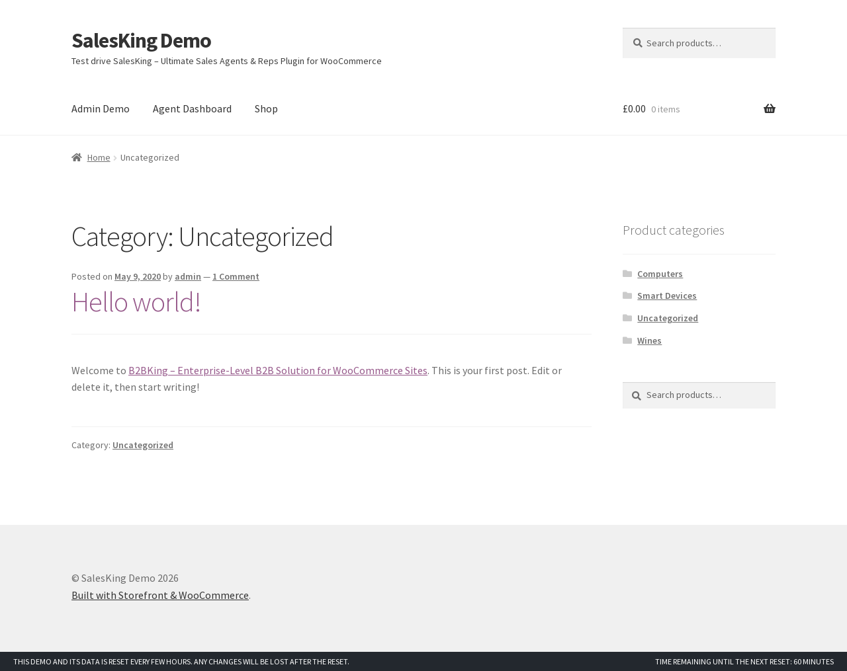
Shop (266, 108)
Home (99, 157)
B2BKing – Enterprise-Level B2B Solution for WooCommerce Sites (277, 370)
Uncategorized (142, 445)
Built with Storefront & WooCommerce (160, 595)
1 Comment (235, 276)
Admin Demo (100, 108)
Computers (660, 274)
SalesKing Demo (141, 40)
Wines (649, 340)
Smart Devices (667, 295)
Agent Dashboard (192, 108)
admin (188, 276)
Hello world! (136, 301)
